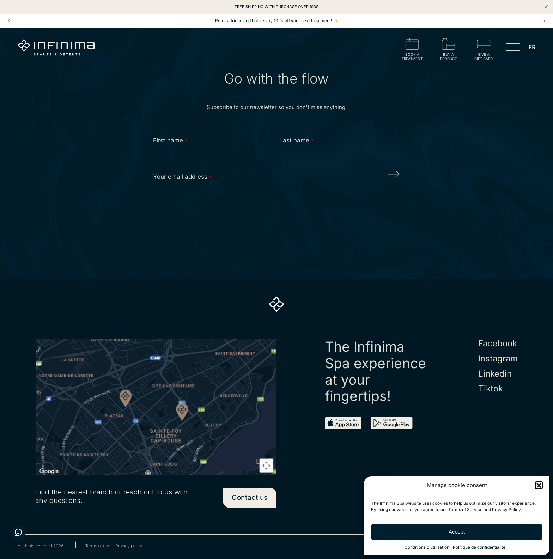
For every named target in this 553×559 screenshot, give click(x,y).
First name (170, 140)
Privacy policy (128, 545)
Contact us (250, 497)
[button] (538, 485)
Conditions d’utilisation (427, 547)
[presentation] (276, 214)
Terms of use (97, 545)
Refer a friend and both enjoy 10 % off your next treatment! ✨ (276, 20)
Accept (457, 532)
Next (543, 20)
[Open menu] (513, 48)
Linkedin (495, 374)
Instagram (498, 359)
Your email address (182, 176)
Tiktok (490, 389)
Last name (296, 140)
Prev (9, 20)
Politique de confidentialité (479, 547)
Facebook (497, 343)
